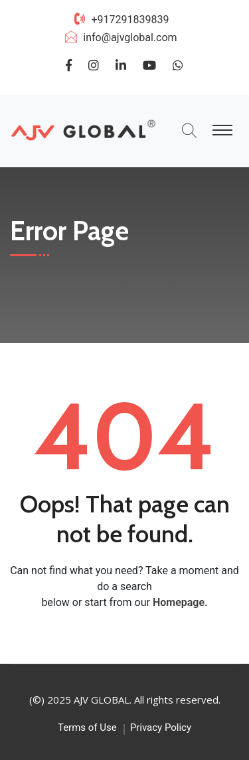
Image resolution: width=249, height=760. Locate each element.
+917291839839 (130, 19)
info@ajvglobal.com (130, 37)
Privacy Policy (160, 727)
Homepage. (180, 602)
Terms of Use (87, 727)
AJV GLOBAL (101, 699)
